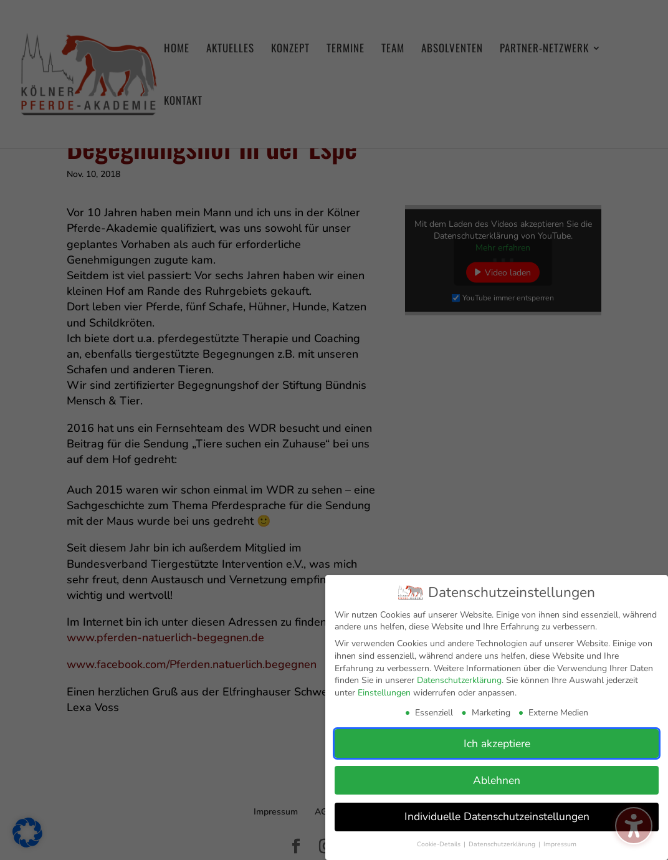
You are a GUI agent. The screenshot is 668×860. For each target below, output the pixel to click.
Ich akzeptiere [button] (497, 742)
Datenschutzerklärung (459, 680)
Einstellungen (384, 693)
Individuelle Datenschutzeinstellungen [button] (496, 816)
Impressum (559, 844)
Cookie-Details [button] (439, 844)
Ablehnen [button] (496, 779)
